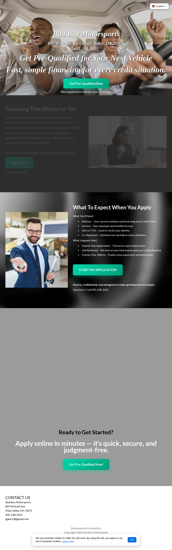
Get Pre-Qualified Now (86, 83)
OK (132, 539)
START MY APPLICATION (98, 270)
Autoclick (95, 528)
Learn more (68, 541)
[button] (159, 6)
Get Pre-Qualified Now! (86, 464)
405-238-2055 (86, 48)
